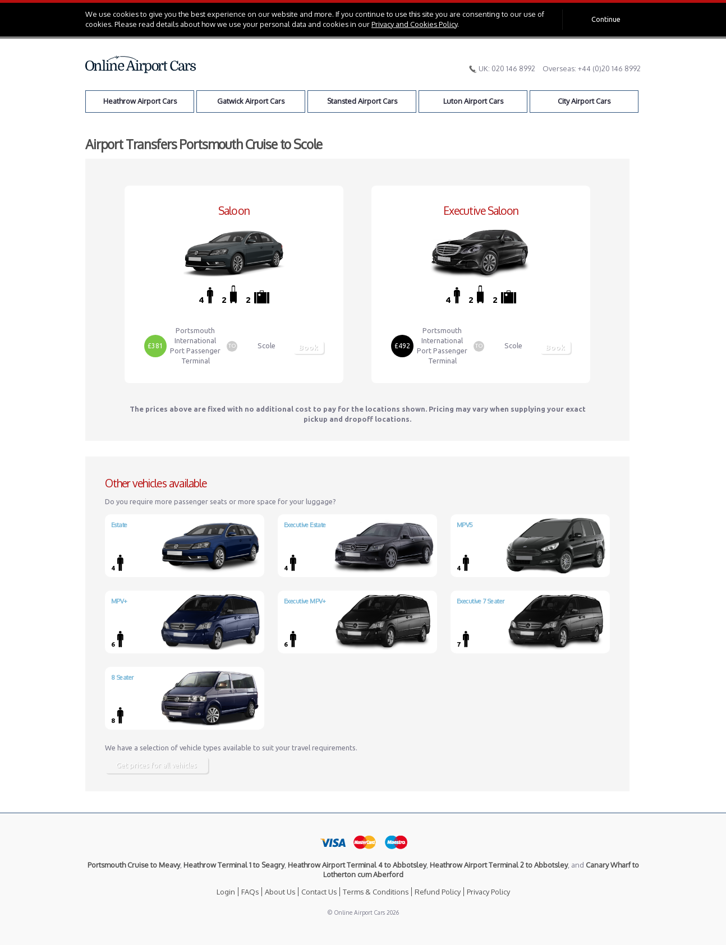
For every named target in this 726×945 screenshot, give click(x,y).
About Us (280, 891)
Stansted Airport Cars (362, 100)
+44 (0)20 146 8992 (609, 68)
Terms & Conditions (375, 891)
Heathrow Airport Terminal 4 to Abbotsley (357, 864)
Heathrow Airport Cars (140, 100)
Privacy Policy (488, 891)
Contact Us (319, 891)
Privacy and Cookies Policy (414, 24)
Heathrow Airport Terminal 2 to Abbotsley (499, 864)
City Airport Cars (584, 100)
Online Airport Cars (140, 64)
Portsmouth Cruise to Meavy (134, 864)
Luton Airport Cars (473, 100)
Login (226, 891)
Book (308, 347)
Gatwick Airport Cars (250, 100)
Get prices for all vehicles (156, 765)
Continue (606, 19)
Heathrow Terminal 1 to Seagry (233, 864)
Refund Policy (438, 891)
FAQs (250, 891)
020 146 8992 (513, 68)
